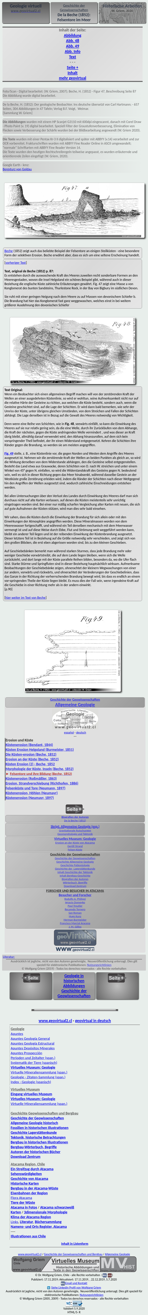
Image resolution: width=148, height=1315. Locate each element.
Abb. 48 (72, 40)
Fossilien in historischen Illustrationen (39, 1128)
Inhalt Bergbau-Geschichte (75, 875)
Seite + (72, 67)
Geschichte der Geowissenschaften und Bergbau (73, 1254)
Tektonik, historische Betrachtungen (38, 1137)
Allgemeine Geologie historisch (34, 1123)
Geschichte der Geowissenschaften (75, 858)
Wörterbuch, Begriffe (75, 882)
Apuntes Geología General (30, 1038)
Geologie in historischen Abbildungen (74, 980)
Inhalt (73, 72)
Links (14, 1222)
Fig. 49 (8, 453)
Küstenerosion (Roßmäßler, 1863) (31, 778)
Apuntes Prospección (26, 1053)
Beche (8, 251)
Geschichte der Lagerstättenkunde (75, 868)
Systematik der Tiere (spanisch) (34, 1062)
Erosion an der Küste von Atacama (75, 842)
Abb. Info (72, 51)
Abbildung (72, 35)
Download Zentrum (75, 886)
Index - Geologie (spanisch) (31, 1082)
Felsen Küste (75, 849)
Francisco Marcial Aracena (75, 923)
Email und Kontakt (76, 1283)
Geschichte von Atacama (29, 1178)
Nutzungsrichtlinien (99, 965)
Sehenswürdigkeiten (26, 1174)
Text (72, 56)
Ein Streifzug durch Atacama (32, 1169)
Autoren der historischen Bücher (36, 1152)
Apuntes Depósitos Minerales (33, 1048)
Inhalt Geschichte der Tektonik (74, 872)
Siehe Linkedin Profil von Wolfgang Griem (74, 1287)
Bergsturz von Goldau (17, 169)
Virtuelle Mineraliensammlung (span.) (39, 1103)
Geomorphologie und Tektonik (75, 834)
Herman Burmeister (75, 919)
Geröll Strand (75, 846)
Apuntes (17, 1033)
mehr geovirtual (72, 78)
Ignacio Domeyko (75, 902)
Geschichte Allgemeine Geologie (75, 861)
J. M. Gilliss (75, 926)
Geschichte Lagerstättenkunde (34, 1132)
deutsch (81, 732)
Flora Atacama (21, 1198)
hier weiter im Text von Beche (25, 598)
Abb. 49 (72, 46)
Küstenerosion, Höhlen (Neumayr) (32, 793)
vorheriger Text (15, 263)
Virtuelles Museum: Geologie (75, 839)
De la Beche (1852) (75, 820)
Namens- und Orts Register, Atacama (39, 1226)
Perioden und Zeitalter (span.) (33, 1058)
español (69, 732)
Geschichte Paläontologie (75, 865)
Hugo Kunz (75, 916)
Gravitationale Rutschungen (75, 830)
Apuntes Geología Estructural (32, 1043)
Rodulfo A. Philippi (75, 899)
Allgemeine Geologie (75, 704)
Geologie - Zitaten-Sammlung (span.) (38, 1077)
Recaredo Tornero (75, 909)
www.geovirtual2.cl (55, 1020)
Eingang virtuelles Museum (31, 1094)
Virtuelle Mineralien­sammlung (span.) (39, 1072)
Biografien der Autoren (75, 817)
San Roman (75, 913)
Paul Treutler (75, 906)
